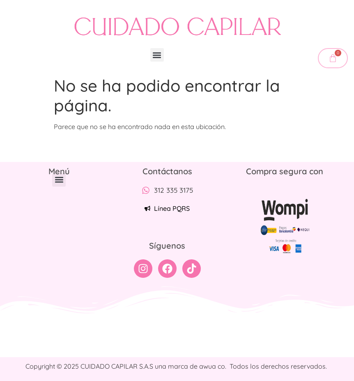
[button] (157, 55)
